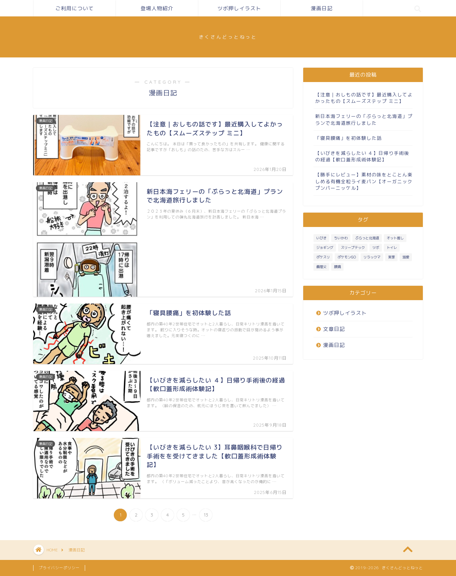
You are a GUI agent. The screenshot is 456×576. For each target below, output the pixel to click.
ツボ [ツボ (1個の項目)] (375, 247)
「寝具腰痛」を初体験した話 (348, 138)
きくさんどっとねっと (228, 37)
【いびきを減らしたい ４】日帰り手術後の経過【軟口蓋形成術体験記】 (362, 156)
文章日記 (334, 329)
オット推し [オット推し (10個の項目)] (395, 238)
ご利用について (74, 8)
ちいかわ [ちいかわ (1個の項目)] (341, 238)
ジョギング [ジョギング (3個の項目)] (324, 247)
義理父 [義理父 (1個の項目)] (321, 266)
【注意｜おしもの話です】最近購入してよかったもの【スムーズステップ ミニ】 (364, 97)
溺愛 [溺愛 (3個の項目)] (405, 257)
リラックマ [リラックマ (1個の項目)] (371, 257)
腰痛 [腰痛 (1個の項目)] (337, 266)
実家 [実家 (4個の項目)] (391, 257)
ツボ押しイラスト (239, 8)
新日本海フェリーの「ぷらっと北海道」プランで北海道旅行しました (364, 119)
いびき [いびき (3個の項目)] (321, 238)
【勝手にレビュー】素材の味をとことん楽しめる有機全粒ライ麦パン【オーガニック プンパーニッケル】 (364, 181)
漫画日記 (322, 8)
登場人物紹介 (156, 8)
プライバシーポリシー (59, 568)
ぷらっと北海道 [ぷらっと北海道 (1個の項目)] (367, 238)
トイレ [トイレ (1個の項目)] (392, 247)
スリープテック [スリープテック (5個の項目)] (353, 247)
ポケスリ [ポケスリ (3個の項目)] (323, 257)
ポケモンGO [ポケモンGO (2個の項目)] (346, 257)
